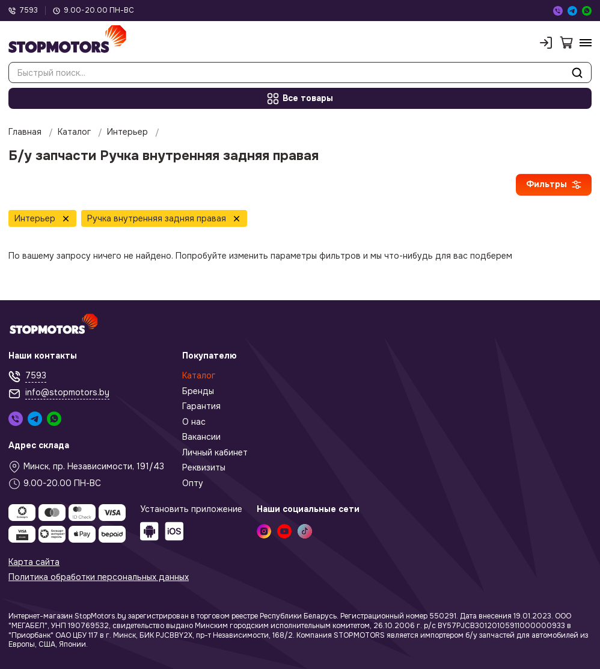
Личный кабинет (215, 453)
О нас (194, 422)
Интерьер (127, 132)
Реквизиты (203, 468)
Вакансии (201, 437)
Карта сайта (34, 562)
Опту (192, 483)
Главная (24, 132)
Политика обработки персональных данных (98, 577)
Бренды (198, 391)
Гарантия (201, 406)
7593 (23, 10)
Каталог (74, 132)
